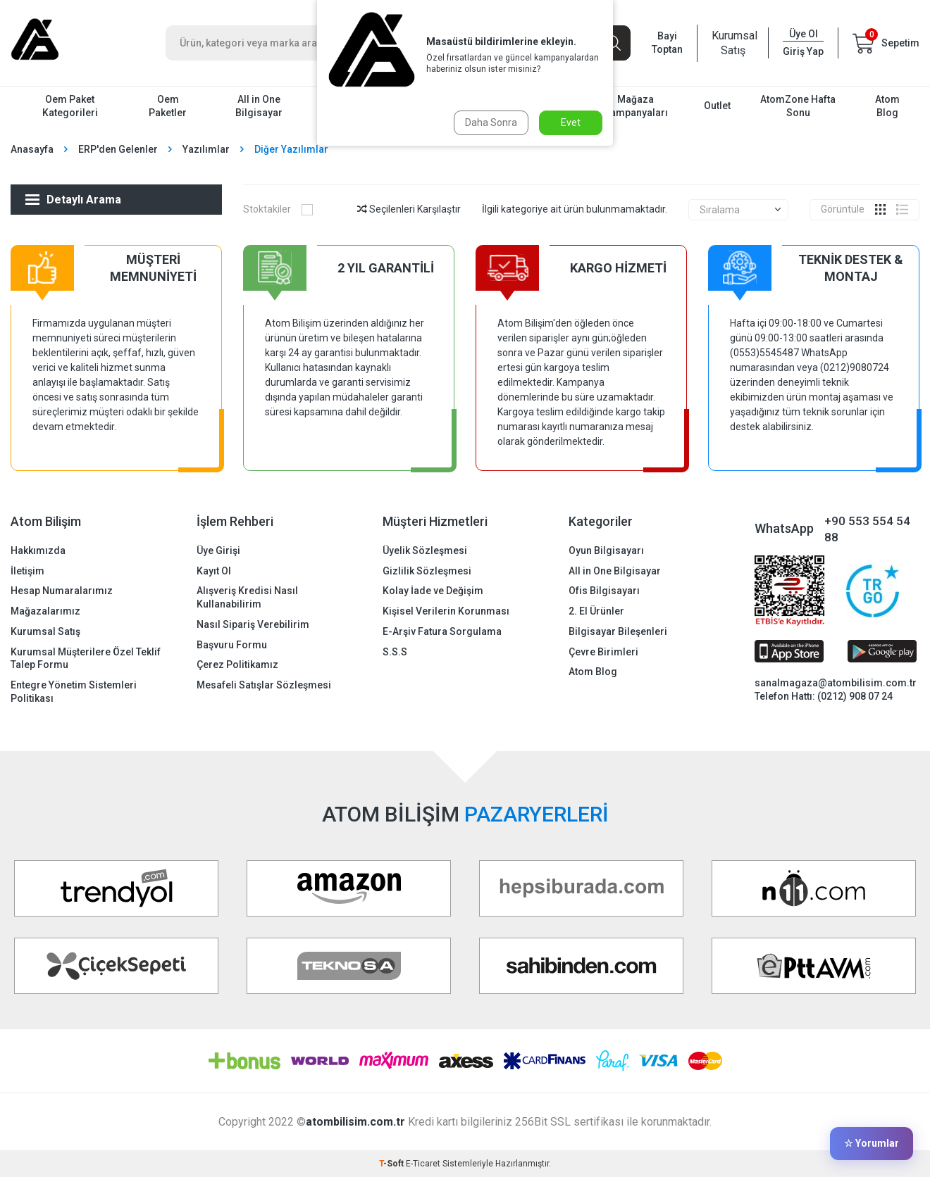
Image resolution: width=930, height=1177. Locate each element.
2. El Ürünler (596, 611)
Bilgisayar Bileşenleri (618, 631)
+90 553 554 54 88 (867, 529)
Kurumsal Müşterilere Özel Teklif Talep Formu (86, 658)
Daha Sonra (491, 122)
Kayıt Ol (214, 571)
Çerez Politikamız (237, 664)
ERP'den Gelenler (118, 149)
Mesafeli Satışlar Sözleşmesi (264, 685)
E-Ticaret (423, 1164)
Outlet (717, 105)
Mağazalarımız (45, 611)
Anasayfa (32, 149)
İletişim (27, 571)
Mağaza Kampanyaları (636, 106)
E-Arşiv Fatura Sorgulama (442, 631)
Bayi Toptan (667, 42)
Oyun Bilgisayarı (606, 550)
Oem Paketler (168, 106)
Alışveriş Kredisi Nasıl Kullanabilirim (247, 597)
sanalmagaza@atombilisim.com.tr (836, 682)
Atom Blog (887, 106)
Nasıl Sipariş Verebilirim (253, 624)
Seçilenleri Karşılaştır (409, 209)
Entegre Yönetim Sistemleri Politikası (74, 691)
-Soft (392, 1164)
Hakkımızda (38, 550)
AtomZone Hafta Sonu (798, 106)
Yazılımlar (206, 149)
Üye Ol (803, 33)
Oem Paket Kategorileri (70, 106)
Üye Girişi (218, 550)
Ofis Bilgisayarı (604, 590)
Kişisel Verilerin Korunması (446, 611)
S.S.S (395, 651)
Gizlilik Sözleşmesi (427, 571)
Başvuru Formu (232, 644)
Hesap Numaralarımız (62, 590)
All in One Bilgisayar (259, 106)
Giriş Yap (803, 51)
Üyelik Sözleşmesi (425, 550)
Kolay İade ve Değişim (433, 590)
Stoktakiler (278, 209)
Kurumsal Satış (733, 43)
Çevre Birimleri (603, 651)
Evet (571, 122)
